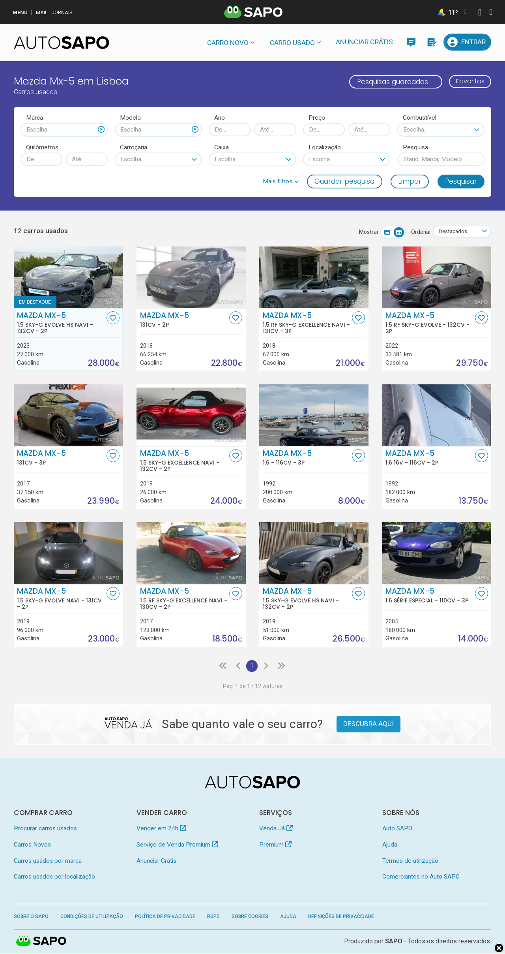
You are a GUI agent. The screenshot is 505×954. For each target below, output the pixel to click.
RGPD (213, 917)
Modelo (130, 117)
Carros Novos (32, 845)
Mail (42, 12)
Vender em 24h (161, 829)
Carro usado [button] (292, 43)
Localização (325, 147)
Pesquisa (415, 147)
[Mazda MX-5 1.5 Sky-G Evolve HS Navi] (68, 277)
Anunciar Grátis (364, 42)
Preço (317, 117)
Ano (219, 117)
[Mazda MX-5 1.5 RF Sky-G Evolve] (437, 277)
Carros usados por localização (54, 877)
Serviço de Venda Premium (177, 845)
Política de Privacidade (165, 917)
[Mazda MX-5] (191, 277)
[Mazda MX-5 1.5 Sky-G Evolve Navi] (68, 553)
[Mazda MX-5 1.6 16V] (437, 415)
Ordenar (419, 232)
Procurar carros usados (45, 829)
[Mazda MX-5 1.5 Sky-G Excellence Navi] (191, 415)
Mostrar (367, 232)
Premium (275, 845)
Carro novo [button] (228, 43)
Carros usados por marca (48, 861)
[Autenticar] (479, 13)
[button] (281, 181)
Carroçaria (133, 147)
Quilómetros (42, 147)
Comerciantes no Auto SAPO (421, 877)
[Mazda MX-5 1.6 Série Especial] (437, 553)
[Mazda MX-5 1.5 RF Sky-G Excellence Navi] (313, 277)
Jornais (62, 12)
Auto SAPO (397, 829)
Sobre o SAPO (31, 917)
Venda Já (276, 829)
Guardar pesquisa (344, 181)
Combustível (419, 117)
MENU (20, 12)
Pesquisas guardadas (389, 82)
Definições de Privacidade (341, 917)
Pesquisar (461, 181)
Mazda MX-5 (61, 323)
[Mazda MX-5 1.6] (313, 415)
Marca (34, 117)
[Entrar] (467, 42)
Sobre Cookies (250, 917)
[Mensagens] (410, 42)
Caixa (221, 147)
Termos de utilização (410, 861)
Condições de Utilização (91, 917)
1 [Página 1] (252, 666)
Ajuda (389, 845)
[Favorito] (113, 318)
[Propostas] (431, 42)
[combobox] (64, 129)
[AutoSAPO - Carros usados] (61, 42)
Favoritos (468, 82)
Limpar (409, 181)
